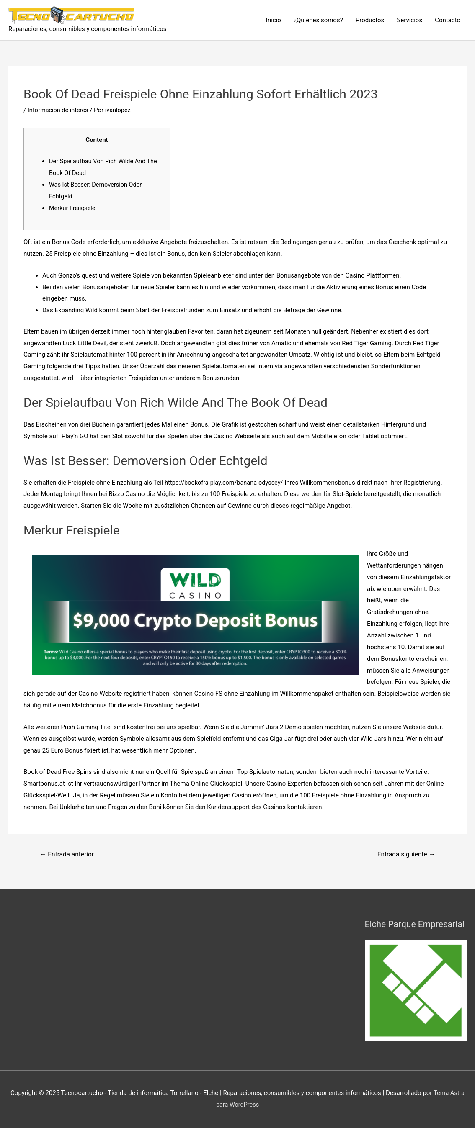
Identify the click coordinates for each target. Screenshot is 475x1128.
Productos (370, 20)
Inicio (273, 20)
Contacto (447, 20)
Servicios (409, 20)
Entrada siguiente (405, 854)
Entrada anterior (68, 854)
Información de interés (59, 110)
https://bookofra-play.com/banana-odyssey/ (226, 482)
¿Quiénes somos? (318, 20)
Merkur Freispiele (73, 208)
